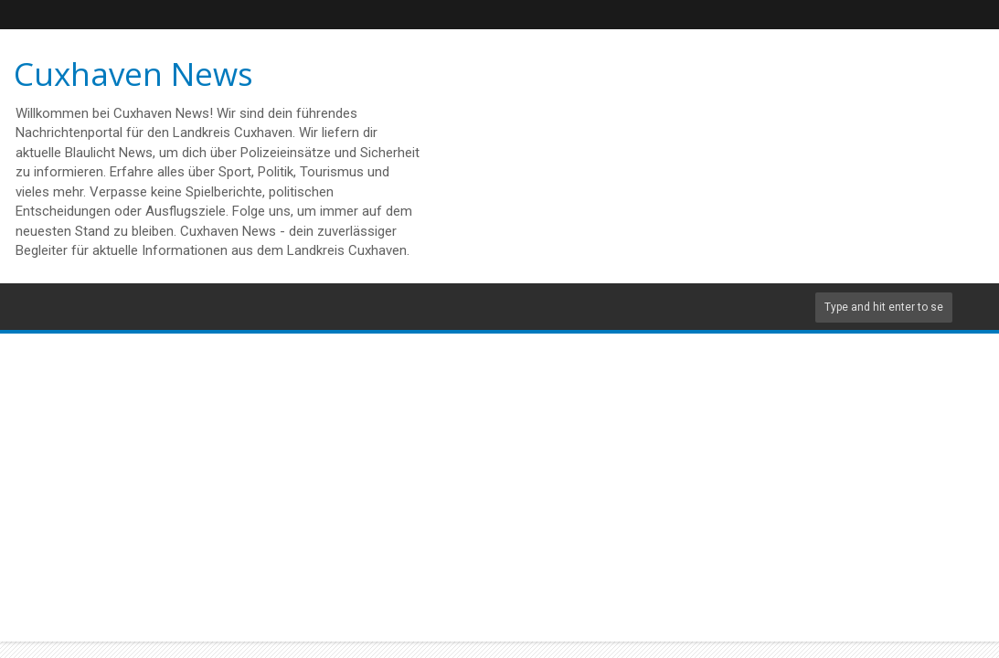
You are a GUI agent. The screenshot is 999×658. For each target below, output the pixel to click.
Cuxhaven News (133, 73)
